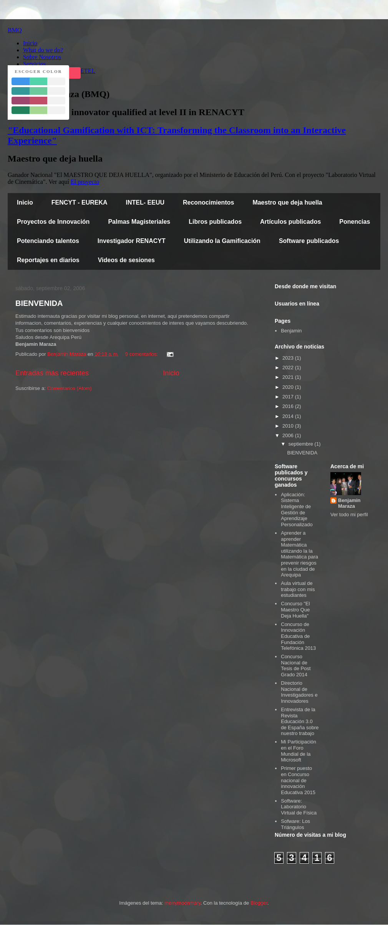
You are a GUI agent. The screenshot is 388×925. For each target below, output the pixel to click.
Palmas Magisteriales (139, 221)
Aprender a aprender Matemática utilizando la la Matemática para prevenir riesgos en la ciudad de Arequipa (299, 554)
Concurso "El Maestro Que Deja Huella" (295, 609)
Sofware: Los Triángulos (295, 824)
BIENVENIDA (39, 303)
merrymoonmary (182, 903)
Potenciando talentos (48, 241)
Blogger (258, 903)
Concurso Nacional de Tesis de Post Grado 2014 (295, 665)
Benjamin (291, 331)
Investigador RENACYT (132, 241)
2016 (288, 406)
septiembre (302, 444)
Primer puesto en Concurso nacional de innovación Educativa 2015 (298, 780)
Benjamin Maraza (349, 503)
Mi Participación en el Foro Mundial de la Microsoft (298, 751)
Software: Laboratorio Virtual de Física (299, 807)
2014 (288, 416)
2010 (288, 426)
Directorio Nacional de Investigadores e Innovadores (299, 692)
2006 (288, 435)
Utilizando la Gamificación (222, 241)
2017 (288, 397)
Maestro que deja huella (287, 202)
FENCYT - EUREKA (79, 202)
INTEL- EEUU (145, 202)
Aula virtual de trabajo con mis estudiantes (298, 589)
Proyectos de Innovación (53, 221)
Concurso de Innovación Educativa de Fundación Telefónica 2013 (298, 636)
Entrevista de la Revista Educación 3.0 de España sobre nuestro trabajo (299, 721)
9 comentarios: (142, 354)
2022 (288, 367)
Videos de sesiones (126, 260)
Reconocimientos (208, 202)
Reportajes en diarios (48, 260)
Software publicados (309, 241)
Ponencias (354, 221)
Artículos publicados (290, 221)
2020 (288, 387)
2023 (288, 358)
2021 (288, 377)
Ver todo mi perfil (349, 514)
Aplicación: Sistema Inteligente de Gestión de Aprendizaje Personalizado (296, 509)
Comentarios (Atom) (69, 388)
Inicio (25, 202)
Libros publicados (215, 221)
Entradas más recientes (52, 373)
